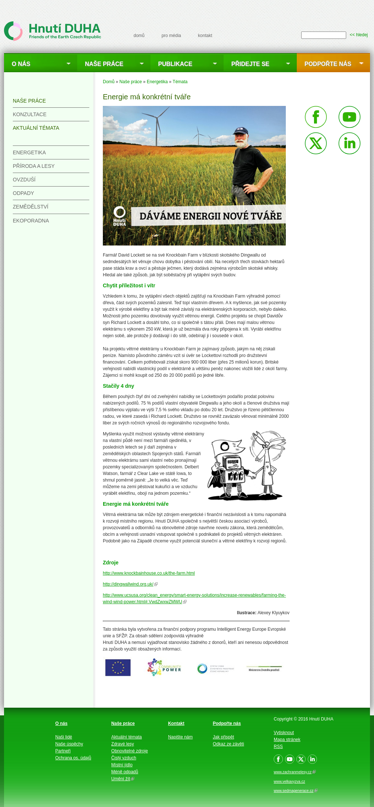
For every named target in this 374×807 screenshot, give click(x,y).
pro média (171, 35)
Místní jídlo (121, 764)
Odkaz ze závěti (228, 744)
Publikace (175, 64)
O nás (21, 64)
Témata (180, 81)
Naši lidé (63, 737)
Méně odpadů (124, 771)
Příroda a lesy (34, 166)
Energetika (157, 81)
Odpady (23, 193)
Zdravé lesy (122, 744)
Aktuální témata (36, 128)
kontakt (205, 35)
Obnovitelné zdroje (129, 750)
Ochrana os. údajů (73, 757)
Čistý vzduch (123, 757)
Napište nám (180, 737)
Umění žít (122, 778)
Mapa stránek (287, 739)
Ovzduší (24, 180)
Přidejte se (250, 64)
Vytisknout (284, 732)
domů (139, 35)
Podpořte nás (327, 64)
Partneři (63, 750)
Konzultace (29, 114)
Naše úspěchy (69, 744)
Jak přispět (223, 737)
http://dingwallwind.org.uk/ (130, 584)
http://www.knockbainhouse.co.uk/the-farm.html (149, 573)
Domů (109, 81)
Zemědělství (30, 207)
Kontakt (176, 723)
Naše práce (104, 64)
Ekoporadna (31, 221)
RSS (278, 746)
